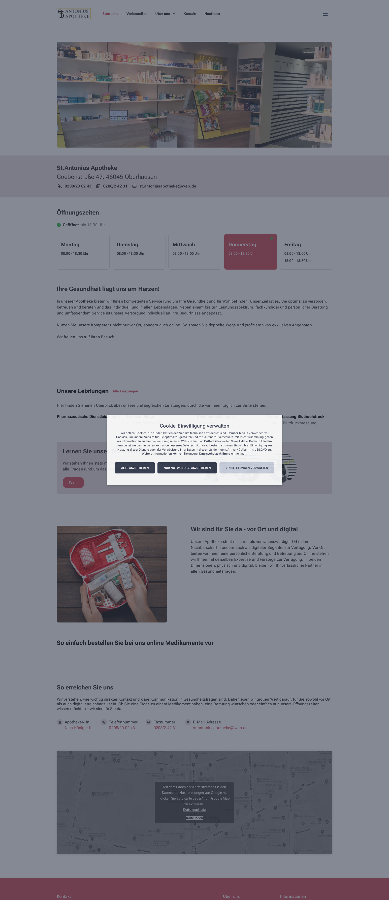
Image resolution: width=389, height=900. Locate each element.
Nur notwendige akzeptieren (187, 468)
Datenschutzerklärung (214, 454)
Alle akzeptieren (135, 468)
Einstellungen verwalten (247, 468)
